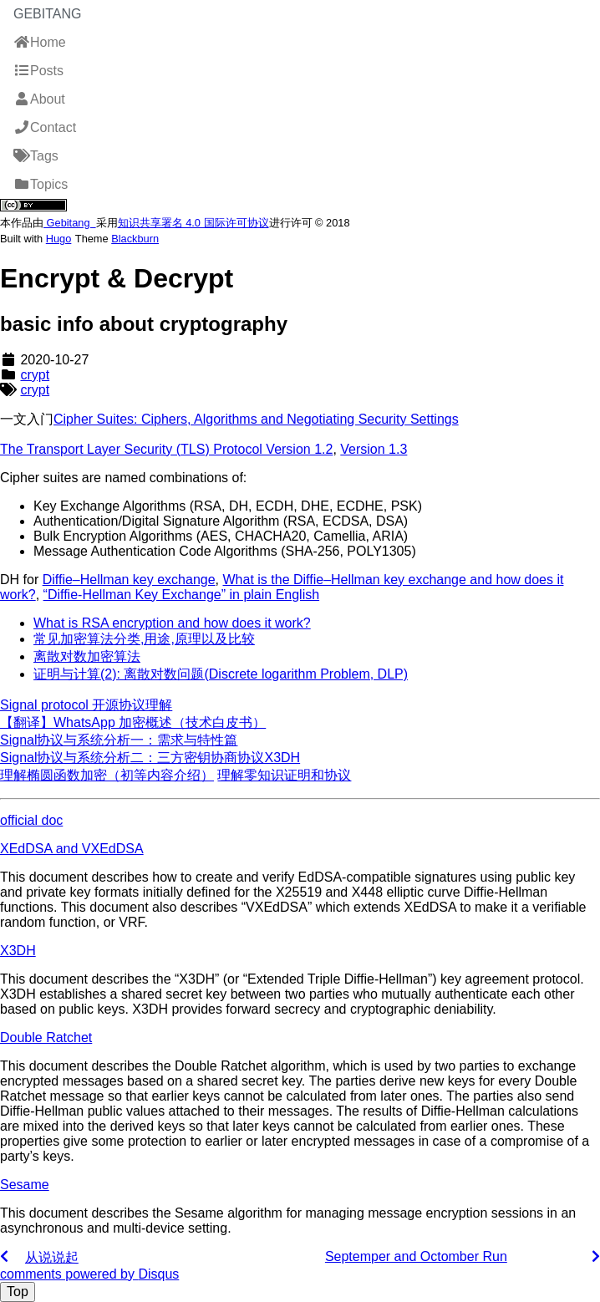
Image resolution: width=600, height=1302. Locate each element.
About (39, 99)
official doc (31, 820)
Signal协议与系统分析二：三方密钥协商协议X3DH (150, 757)
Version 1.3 (373, 449)
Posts (38, 71)
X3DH (18, 950)
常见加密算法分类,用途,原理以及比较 (144, 639)
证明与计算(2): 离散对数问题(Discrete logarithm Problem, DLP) (220, 674)
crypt (34, 375)
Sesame (24, 1184)
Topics (40, 184)
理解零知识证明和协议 (284, 775)
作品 (22, 222)
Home (39, 42)
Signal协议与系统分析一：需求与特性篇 (118, 740)
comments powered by (89, 1274)
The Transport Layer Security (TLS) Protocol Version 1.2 (166, 449)
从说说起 (52, 1257)
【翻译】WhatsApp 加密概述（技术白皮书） (133, 722)
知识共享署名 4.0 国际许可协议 (193, 222)
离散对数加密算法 (86, 656)
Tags (35, 156)
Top (17, 1291)
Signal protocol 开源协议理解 (86, 705)
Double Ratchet (46, 1037)
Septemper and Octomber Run (416, 1256)
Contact (44, 127)
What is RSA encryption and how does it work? (172, 623)
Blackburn (135, 238)
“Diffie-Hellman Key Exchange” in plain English (181, 594)
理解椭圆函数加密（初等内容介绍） (107, 775)
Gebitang (47, 14)
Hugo (59, 238)
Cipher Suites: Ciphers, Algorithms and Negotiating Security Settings (256, 419)
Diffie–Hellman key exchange (129, 579)
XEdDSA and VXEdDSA (72, 849)
